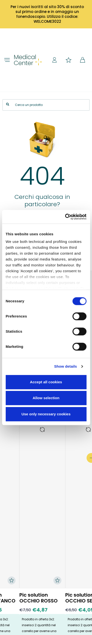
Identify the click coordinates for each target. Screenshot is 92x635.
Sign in (54, 60)
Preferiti (68, 60)
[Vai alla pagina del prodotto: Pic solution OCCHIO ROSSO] (42, 429)
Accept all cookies (46, 382)
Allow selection (46, 398)
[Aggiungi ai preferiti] (57, 580)
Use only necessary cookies (45, 414)
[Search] (46, 105)
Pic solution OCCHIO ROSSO (38, 598)
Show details (65, 366)
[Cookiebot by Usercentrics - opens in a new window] (65, 217)
